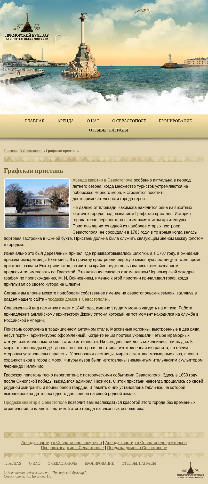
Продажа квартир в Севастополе (35, 402)
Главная (34, 121)
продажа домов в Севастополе (77, 299)
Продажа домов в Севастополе (137, 448)
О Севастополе (129, 121)
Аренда (65, 121)
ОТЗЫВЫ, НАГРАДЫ (108, 130)
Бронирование (175, 121)
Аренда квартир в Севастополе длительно (146, 442)
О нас (93, 121)
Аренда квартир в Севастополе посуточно (61, 442)
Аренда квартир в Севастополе (102, 180)
